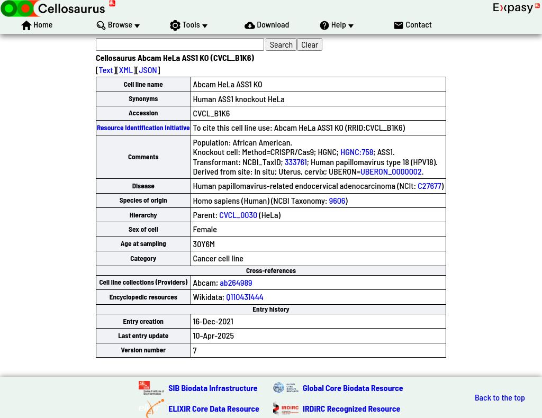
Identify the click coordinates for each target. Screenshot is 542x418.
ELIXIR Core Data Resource (213, 408)
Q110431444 (245, 297)
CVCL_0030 (238, 215)
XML (126, 70)
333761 (296, 162)
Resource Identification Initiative (143, 127)
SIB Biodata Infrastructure (212, 388)
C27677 (429, 185)
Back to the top (500, 397)
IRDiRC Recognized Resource (351, 408)
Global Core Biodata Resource (353, 388)
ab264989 (236, 282)
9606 (337, 200)
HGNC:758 (356, 152)
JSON (148, 70)
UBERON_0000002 (391, 171)
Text (106, 70)
